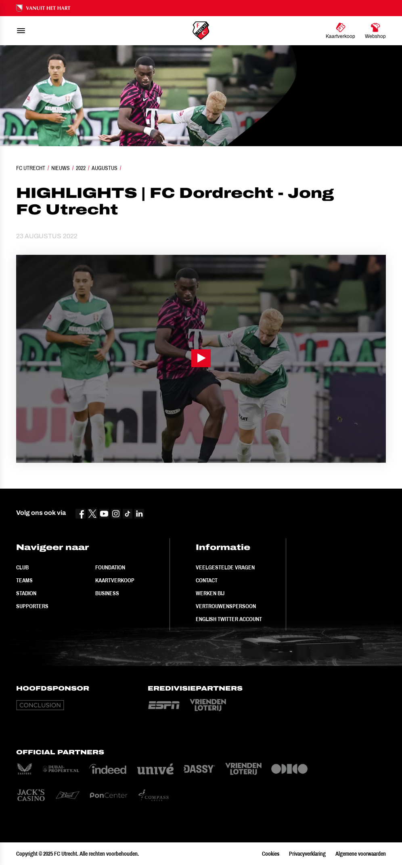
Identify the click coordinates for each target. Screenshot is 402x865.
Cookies (270, 853)
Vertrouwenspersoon (226, 606)
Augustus (104, 168)
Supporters (32, 606)
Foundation (110, 567)
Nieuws (60, 168)
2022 (81, 168)
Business (107, 593)
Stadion (26, 593)
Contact (207, 580)
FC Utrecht (30, 168)
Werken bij (210, 593)
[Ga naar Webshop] (375, 30)
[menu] (21, 31)
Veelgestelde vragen (225, 567)
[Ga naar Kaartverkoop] (340, 30)
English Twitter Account (229, 619)
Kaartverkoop (114, 580)
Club (22, 567)
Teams (24, 580)
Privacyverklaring (307, 853)
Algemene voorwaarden (360, 853)
